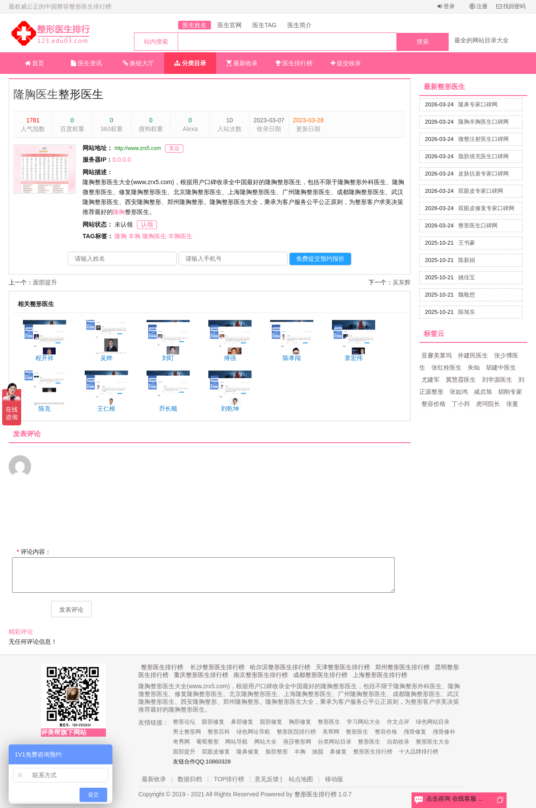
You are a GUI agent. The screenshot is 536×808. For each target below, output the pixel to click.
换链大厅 (138, 63)
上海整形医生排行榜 (380, 674)
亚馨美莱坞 (436, 355)
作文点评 (398, 722)
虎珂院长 (488, 403)
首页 (35, 63)
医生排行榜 (294, 63)
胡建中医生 (501, 367)
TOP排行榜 (229, 779)
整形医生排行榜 (162, 667)
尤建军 (430, 379)
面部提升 (45, 282)
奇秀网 (181, 741)
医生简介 (299, 25)
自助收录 (398, 741)
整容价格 (433, 403)
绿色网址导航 (253, 731)
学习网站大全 (363, 722)
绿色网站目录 (433, 722)
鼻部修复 (242, 722)
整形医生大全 (433, 741)
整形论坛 (184, 722)
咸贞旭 (483, 391)
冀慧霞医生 (461, 379)
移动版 (334, 779)
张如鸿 (459, 391)
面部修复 (271, 722)
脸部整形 (276, 751)
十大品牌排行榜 (418, 751)
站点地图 (301, 779)
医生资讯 (86, 63)
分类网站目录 (334, 741)
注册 (478, 6)
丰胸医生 (180, 236)
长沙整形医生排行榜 (217, 667)
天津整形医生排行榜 (343, 667)
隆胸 (119, 211)
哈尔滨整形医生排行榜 (280, 667)
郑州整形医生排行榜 (402, 667)
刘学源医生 (497, 379)
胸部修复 (300, 722)
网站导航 (236, 741)
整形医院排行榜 (296, 731)
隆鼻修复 (247, 751)
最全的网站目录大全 (481, 40)
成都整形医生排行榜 (320, 674)
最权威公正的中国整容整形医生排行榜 (60, 6)
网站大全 (265, 741)
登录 (446, 6)
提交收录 (346, 63)
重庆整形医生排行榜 (201, 674)
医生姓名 (194, 25)
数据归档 (190, 779)
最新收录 (242, 63)
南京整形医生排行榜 (260, 674)
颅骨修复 (415, 731)
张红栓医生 (446, 367)
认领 (147, 224)
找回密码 (511, 6)
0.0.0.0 (121, 159)
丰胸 (134, 236)
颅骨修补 (444, 731)
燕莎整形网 (297, 741)
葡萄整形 (207, 741)
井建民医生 (473, 355)
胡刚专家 (510, 391)
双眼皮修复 (216, 751)
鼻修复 (338, 751)
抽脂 (317, 751)
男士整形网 (187, 731)
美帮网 (330, 731)
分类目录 (190, 63)
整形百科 (218, 731)
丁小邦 (461, 403)
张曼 (512, 403)
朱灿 (474, 367)
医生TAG (264, 25)
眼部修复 (213, 722)
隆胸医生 (35, 94)
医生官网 (229, 25)
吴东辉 (401, 282)
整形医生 (329, 722)
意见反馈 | (268, 779)
